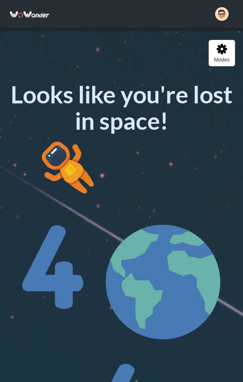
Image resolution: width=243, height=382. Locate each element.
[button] (221, 14)
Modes (221, 53)
